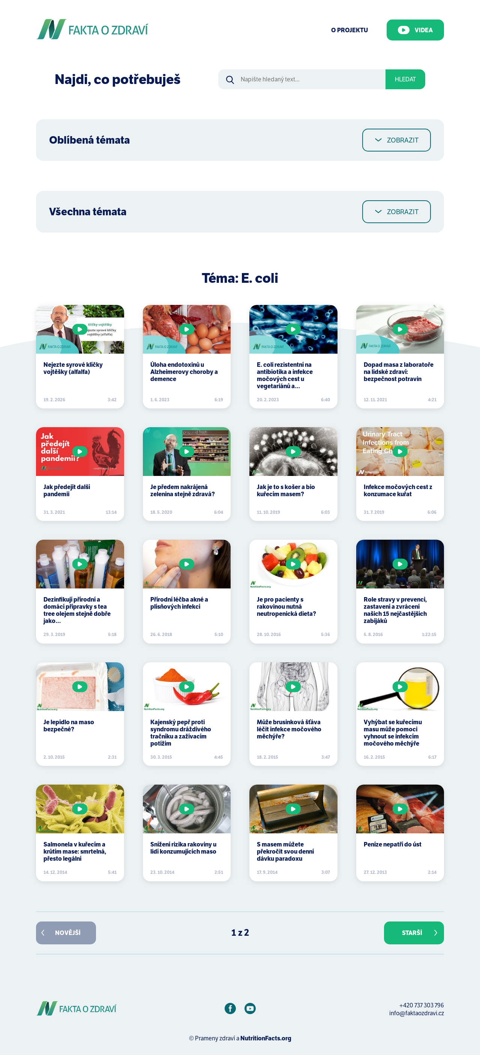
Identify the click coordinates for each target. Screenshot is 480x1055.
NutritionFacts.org (265, 1038)
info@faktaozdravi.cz (416, 1013)
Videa (415, 30)
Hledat (405, 79)
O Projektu (349, 30)
